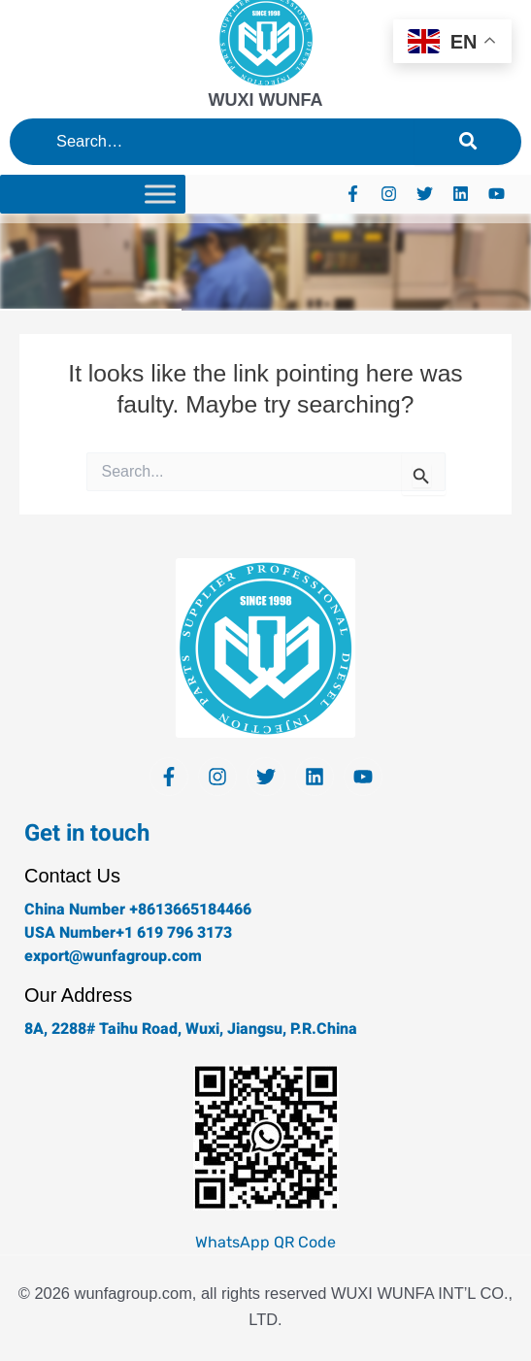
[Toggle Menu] (160, 193)
